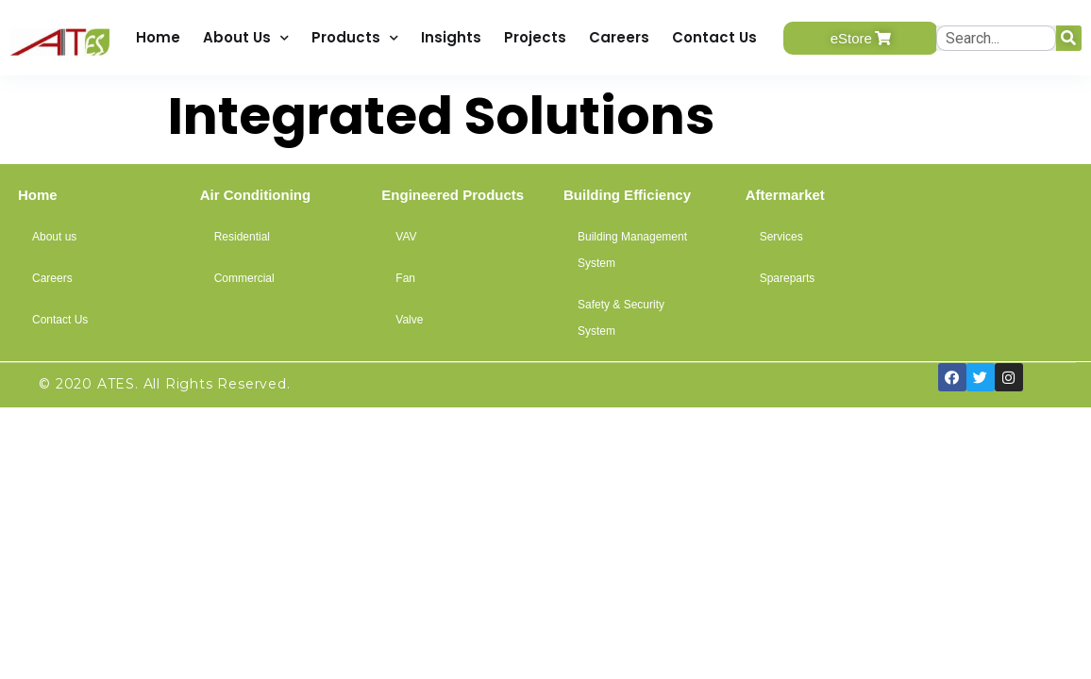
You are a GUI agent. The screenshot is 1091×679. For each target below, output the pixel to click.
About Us (246, 38)
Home (158, 37)
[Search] (1069, 38)
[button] (860, 38)
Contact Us (714, 37)
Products (354, 38)
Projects (535, 37)
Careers (619, 37)
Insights (451, 37)
